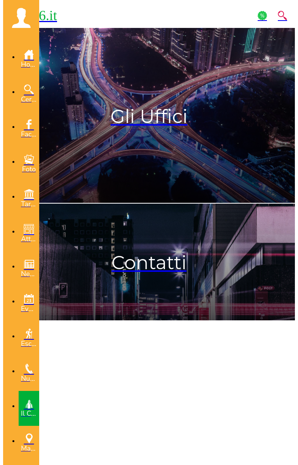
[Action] (262, 15)
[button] (21, 18)
